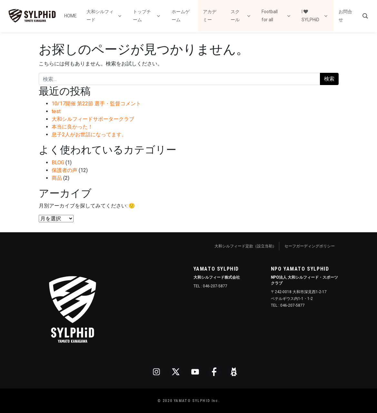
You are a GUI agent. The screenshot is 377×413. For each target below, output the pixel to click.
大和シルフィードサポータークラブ (93, 119)
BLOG (58, 162)
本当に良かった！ (72, 127)
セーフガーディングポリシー (309, 246)
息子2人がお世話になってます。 (89, 134)
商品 (57, 178)
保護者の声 (64, 170)
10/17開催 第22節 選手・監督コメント (96, 104)
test (56, 111)
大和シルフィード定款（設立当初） (245, 246)
